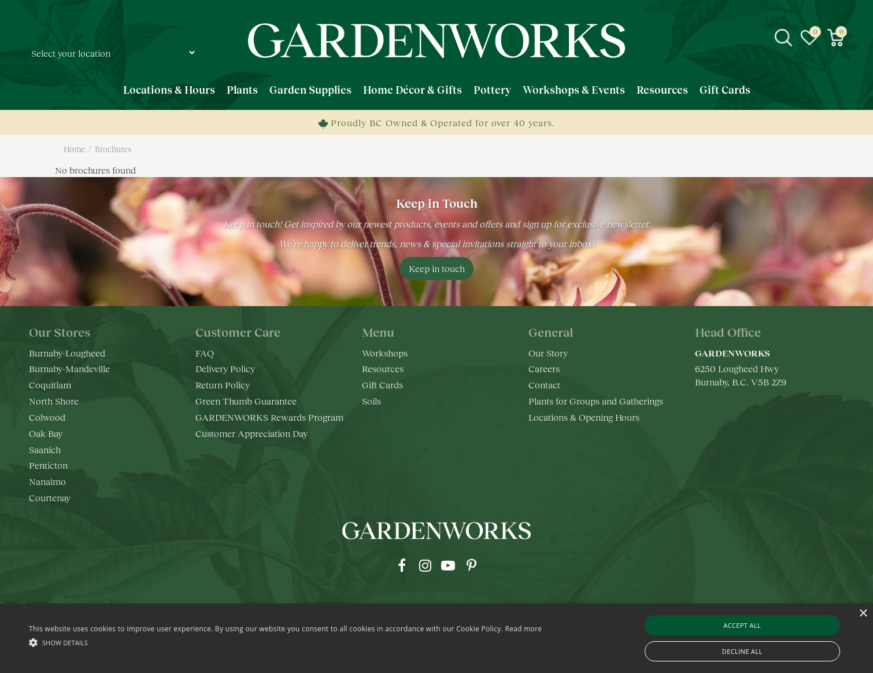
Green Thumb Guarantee (246, 400)
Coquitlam (50, 384)
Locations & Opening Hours (583, 416)
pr (471, 565)
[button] (285, 642)
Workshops (385, 352)
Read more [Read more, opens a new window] (523, 629)
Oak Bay (45, 433)
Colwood (47, 416)
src (783, 37)
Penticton (48, 464)
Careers (544, 368)
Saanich (45, 449)
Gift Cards (382, 384)
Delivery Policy (225, 368)
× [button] (863, 613)
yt (448, 565)
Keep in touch (437, 268)
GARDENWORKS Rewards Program (269, 416)
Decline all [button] (742, 651)
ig (425, 565)
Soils (371, 400)
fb (401, 565)
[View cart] (835, 37)
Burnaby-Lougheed (67, 352)
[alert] (436, 638)
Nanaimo (47, 481)
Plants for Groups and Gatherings (595, 400)
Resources (383, 368)
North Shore (54, 400)
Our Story (548, 352)
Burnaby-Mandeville (69, 368)
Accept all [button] (742, 625)
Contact (544, 384)
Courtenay (50, 497)
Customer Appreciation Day (251, 433)
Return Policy (222, 384)
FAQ (204, 352)
